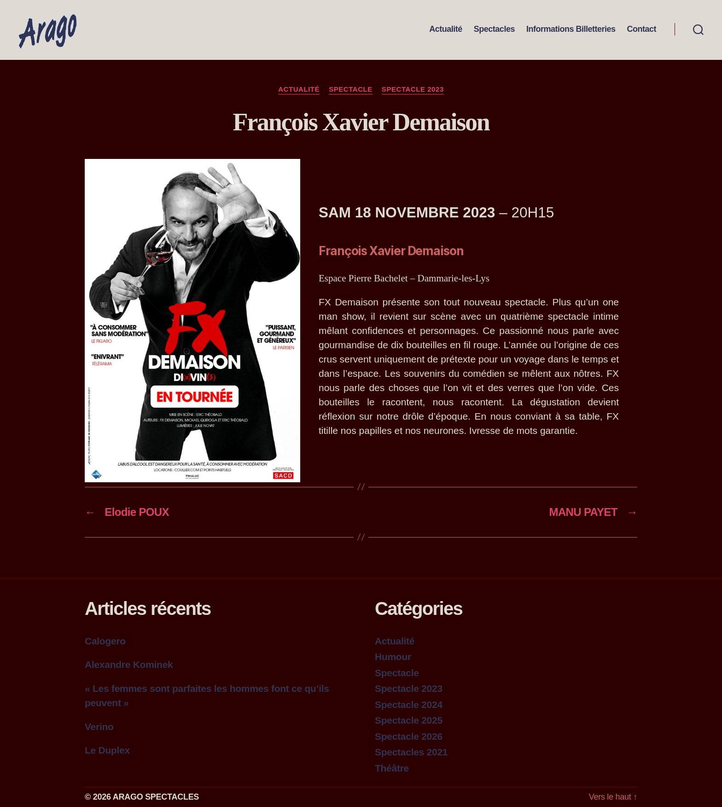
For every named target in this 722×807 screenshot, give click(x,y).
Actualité (445, 29)
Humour (393, 656)
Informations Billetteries (571, 29)
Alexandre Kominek (129, 664)
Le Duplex (107, 750)
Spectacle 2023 (413, 89)
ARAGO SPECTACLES (156, 796)
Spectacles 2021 (411, 752)
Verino (99, 726)
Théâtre (392, 768)
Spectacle (351, 89)
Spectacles (494, 29)
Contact (641, 29)
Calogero (105, 641)
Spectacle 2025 (409, 720)
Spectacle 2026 (409, 736)
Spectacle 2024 (409, 704)
